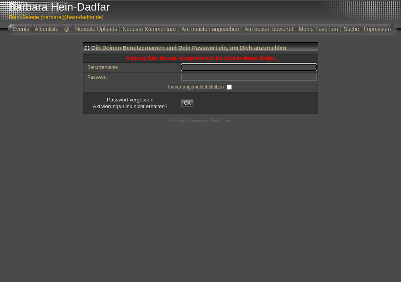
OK (187, 103)
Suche (351, 29)
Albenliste (47, 29)
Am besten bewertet (268, 29)
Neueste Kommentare (149, 29)
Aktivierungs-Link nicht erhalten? (130, 106)
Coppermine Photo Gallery (210, 121)
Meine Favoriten (318, 29)
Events (21, 29)
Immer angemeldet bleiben (196, 87)
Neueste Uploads (96, 29)
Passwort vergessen (130, 100)
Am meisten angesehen (210, 29)
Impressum (377, 29)
